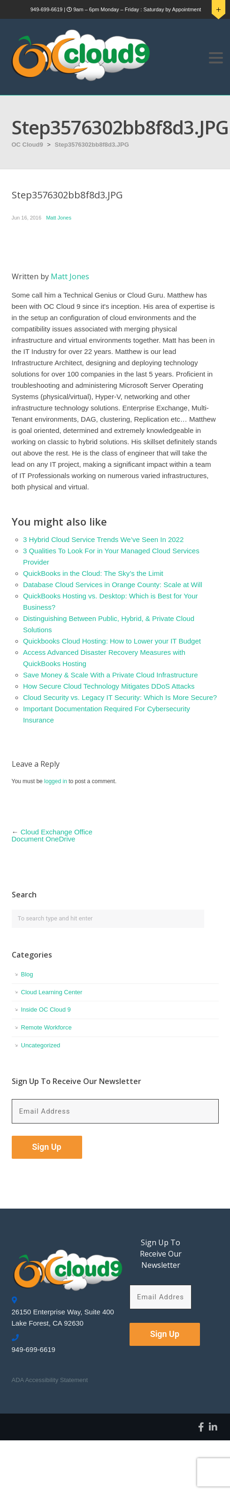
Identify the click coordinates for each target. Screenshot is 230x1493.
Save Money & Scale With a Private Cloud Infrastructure (110, 675)
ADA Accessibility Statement (50, 1379)
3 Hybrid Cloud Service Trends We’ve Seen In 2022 (103, 539)
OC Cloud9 (27, 144)
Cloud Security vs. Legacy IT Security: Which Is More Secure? (120, 697)
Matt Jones (58, 217)
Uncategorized (41, 1045)
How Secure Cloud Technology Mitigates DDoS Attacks (109, 686)
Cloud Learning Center (52, 992)
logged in (55, 781)
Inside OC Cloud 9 (46, 1009)
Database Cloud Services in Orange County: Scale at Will (112, 585)
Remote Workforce (46, 1027)
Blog (27, 974)
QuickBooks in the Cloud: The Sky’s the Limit (93, 573)
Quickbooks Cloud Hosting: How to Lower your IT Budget (112, 641)
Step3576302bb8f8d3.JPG (92, 144)
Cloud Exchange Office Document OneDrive (52, 835)
